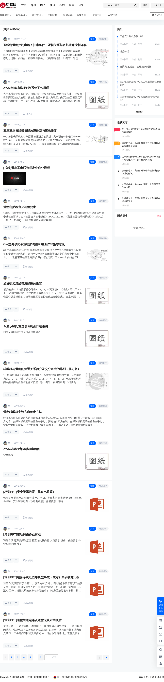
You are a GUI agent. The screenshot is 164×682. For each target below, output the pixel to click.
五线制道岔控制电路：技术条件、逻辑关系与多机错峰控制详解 (44, 45)
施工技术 (38, 15)
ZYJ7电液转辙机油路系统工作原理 (26, 88)
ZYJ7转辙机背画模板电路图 (21, 449)
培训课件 (103, 486)
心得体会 (103, 125)
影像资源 (82, 15)
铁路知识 (6, 15)
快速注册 (158, 5)
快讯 (52, 5)
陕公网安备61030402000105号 (70, 677)
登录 (145, 5)
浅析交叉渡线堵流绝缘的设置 (22, 283)
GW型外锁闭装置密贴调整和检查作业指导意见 (34, 244)
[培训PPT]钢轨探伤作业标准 (22, 534)
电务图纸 (103, 82)
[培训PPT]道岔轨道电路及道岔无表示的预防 (32, 620)
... (35, 657)
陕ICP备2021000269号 (38, 677)
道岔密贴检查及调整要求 (19, 207)
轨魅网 (20, 677)
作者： (137, 44)
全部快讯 (139, 112)
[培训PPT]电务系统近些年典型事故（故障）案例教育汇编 (41, 577)
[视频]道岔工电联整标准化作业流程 (26, 167)
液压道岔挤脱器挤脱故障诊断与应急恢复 (30, 130)
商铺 (62, 5)
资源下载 (98, 15)
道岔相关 (103, 201)
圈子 (43, 5)
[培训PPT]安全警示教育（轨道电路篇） (29, 491)
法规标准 (53, 15)
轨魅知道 (103, 406)
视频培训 (103, 162)
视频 (71, 5)
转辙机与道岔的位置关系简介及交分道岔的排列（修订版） (42, 369)
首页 (23, 5)
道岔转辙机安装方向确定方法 (22, 412)
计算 (81, 5)
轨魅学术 (22, 15)
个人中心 (157, 15)
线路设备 (103, 39)
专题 (33, 5)
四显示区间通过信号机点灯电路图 (25, 326)
